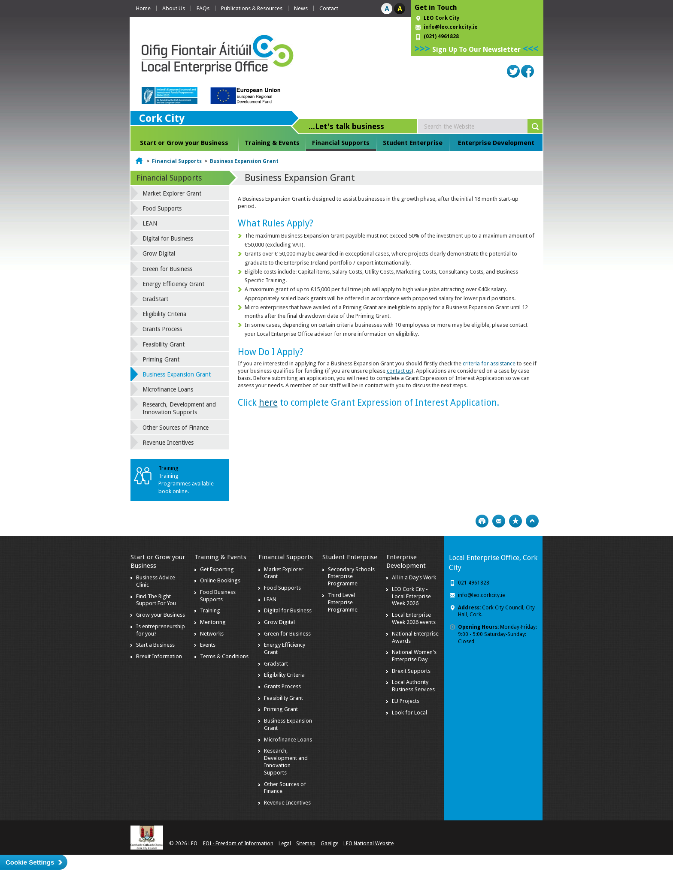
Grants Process (162, 328)
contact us (399, 371)
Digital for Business (167, 238)
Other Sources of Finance (175, 427)
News (301, 8)
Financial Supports (341, 143)
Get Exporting (217, 569)
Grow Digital (158, 253)
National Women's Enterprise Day (414, 656)
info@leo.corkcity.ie (451, 27)
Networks (212, 633)
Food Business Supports (218, 596)
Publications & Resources (251, 8)
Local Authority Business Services (413, 686)
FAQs (203, 8)
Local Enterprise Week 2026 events (414, 618)
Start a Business (155, 645)
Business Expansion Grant (244, 161)
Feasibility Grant (163, 344)
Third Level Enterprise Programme (343, 602)
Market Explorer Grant (171, 193)
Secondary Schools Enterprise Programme (351, 576)
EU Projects (405, 701)
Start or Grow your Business (184, 143)
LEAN (149, 223)
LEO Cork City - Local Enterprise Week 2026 (411, 596)
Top (532, 521)
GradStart (155, 298)
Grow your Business (160, 615)
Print (482, 521)
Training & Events (272, 143)
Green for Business (167, 268)
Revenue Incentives (168, 442)
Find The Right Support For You (156, 600)
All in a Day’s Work (414, 577)
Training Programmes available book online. (186, 483)
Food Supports (162, 208)
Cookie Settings (30, 862)
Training (210, 610)
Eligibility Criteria (164, 313)
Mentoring (213, 622)
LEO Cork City (441, 18)
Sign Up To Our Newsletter (476, 49)
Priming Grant (160, 359)
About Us (173, 8)
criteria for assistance (489, 363)
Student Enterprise (413, 143)
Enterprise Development (496, 143)
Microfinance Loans (167, 389)
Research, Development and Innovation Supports (179, 408)
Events (207, 645)
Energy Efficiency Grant (173, 283)
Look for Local (409, 712)
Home (143, 8)
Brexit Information (159, 656)
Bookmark (515, 521)
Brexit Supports (411, 671)
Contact (328, 8)
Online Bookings (220, 580)
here (268, 402)
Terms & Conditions (224, 656)
